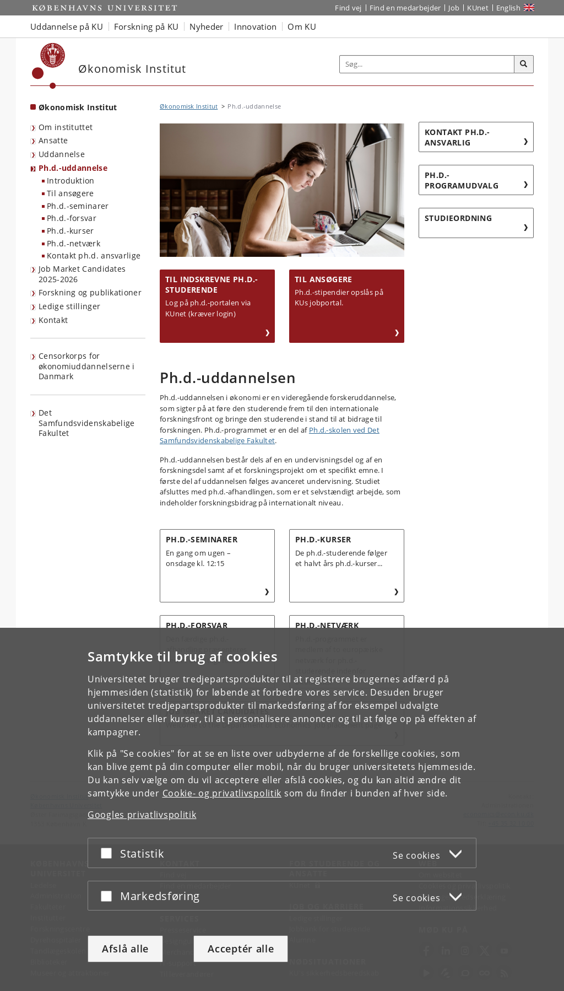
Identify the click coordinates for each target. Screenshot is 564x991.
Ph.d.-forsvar (71, 218)
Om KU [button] (302, 26)
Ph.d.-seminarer (78, 206)
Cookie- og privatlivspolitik (222, 793)
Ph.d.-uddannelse (73, 168)
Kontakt (53, 320)
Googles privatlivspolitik (142, 815)
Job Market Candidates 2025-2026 (82, 273)
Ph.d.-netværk (73, 243)
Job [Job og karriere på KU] (453, 8)
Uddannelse (62, 154)
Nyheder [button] (206, 26)
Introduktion (71, 180)
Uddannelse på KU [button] (66, 26)
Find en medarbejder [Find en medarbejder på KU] (405, 8)
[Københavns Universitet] (49, 66)
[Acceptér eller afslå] (109, 853)
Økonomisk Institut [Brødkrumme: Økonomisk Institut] (189, 106)
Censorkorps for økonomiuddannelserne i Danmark (87, 366)
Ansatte (53, 140)
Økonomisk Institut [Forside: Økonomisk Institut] (78, 107)
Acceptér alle (241, 948)
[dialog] (282, 809)
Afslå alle (125, 948)
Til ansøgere (70, 193)
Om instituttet (66, 127)
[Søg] (524, 64)
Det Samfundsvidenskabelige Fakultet (87, 422)
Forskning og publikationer (90, 292)
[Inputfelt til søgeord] (427, 64)
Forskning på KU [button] (146, 26)
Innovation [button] (255, 26)
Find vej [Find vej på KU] (348, 8)
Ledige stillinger (69, 306)
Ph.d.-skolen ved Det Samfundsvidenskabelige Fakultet (269, 435)
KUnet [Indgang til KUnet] (478, 8)
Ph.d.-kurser (70, 230)
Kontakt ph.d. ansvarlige (93, 255)
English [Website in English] (508, 8)
